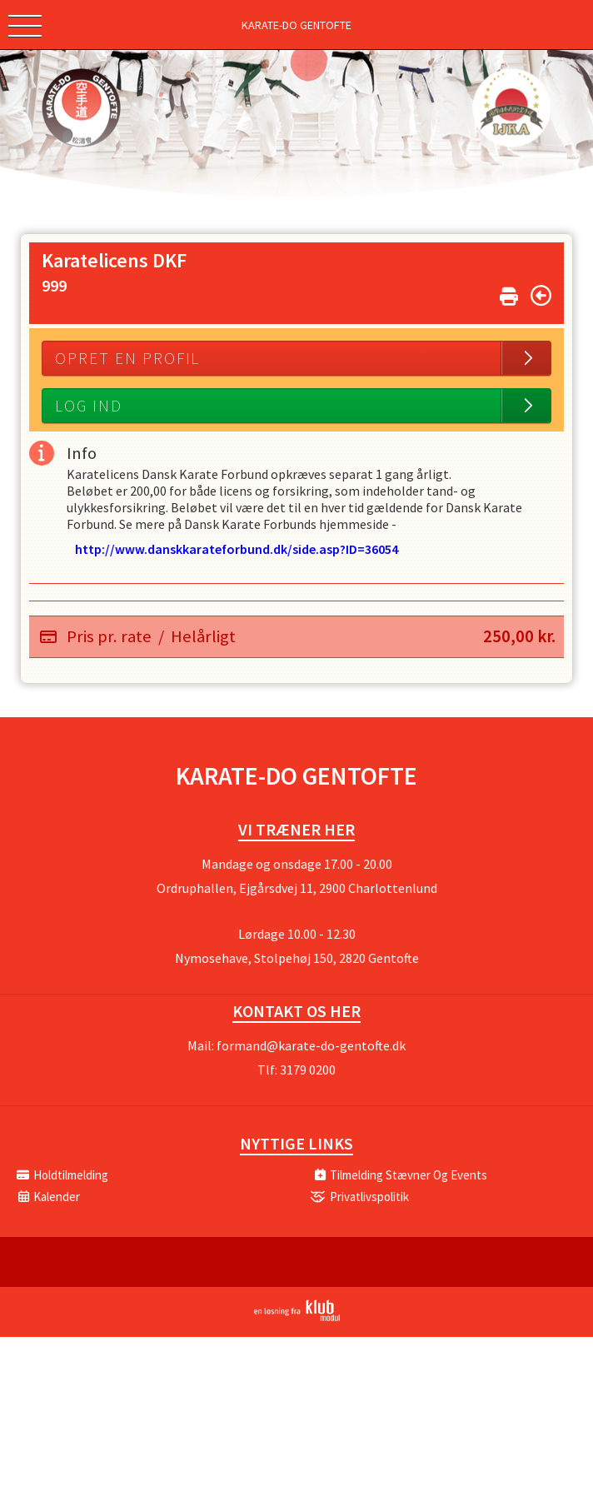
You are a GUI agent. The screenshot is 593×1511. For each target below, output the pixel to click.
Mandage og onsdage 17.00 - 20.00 (297, 863)
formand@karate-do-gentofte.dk (311, 1045)
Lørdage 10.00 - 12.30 (297, 933)
